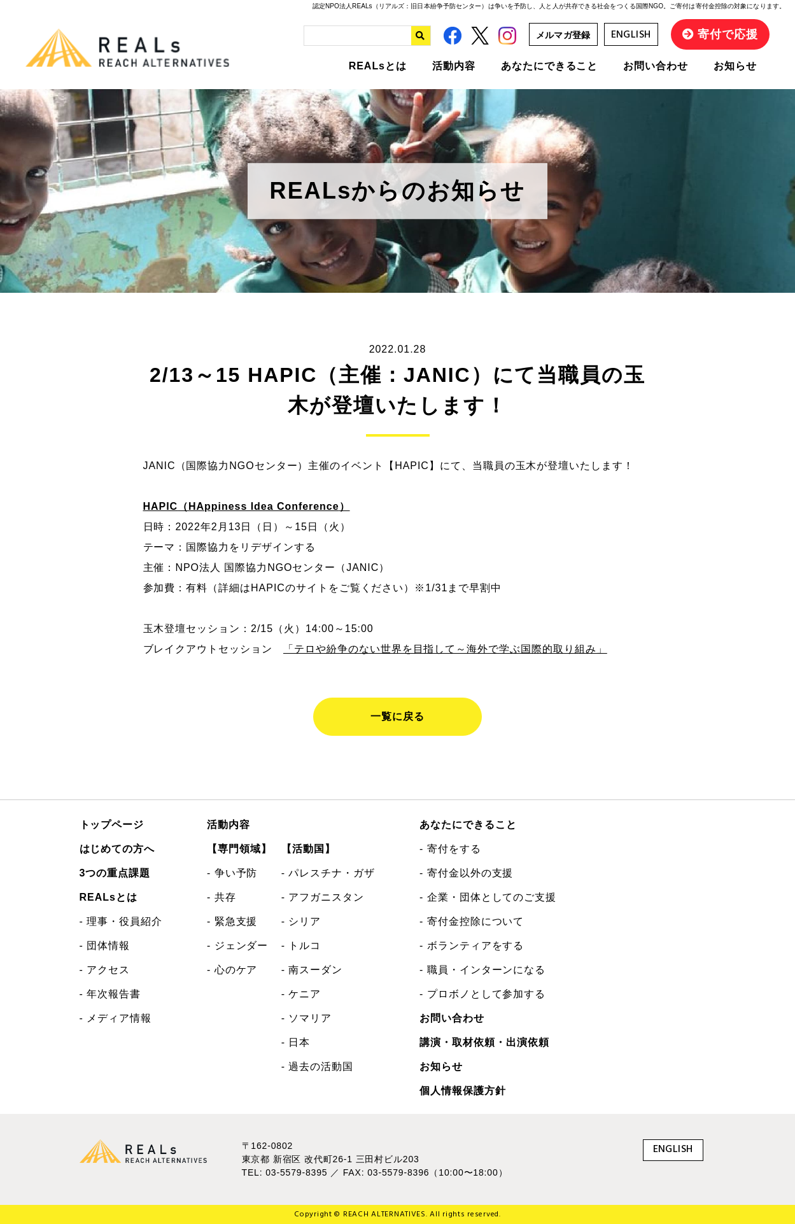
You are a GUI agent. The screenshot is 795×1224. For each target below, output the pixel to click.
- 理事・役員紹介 (121, 921)
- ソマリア (306, 1018)
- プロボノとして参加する (482, 993)
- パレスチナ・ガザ (328, 873)
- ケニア (301, 993)
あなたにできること (549, 65)
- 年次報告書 (110, 993)
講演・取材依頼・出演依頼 (484, 1042)
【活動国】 (308, 848)
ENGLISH (631, 35)
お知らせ (735, 65)
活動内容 (453, 65)
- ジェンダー (238, 945)
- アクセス (105, 969)
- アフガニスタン (322, 897)
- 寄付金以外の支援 (466, 873)
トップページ (112, 824)
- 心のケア (232, 969)
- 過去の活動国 (317, 1066)
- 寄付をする (450, 848)
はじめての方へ (117, 848)
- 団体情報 (105, 945)
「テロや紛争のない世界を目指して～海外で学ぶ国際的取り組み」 (445, 649)
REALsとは (378, 65)
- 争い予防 (232, 873)
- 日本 (296, 1042)
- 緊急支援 (232, 921)
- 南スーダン (312, 969)
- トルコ (301, 945)
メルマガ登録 (563, 35)
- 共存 (221, 897)
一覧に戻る (397, 716)
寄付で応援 (728, 34)
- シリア (301, 921)
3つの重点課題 (115, 873)
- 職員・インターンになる (482, 969)
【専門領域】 (239, 848)
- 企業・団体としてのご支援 (487, 897)
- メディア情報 (115, 1018)
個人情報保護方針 (462, 1090)
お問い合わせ (655, 65)
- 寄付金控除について (471, 921)
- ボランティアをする (471, 945)
